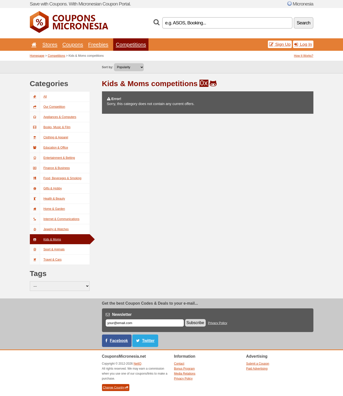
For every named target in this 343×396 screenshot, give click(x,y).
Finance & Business (50, 168)
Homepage (37, 55)
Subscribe (195, 323)
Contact (179, 363)
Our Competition (47, 107)
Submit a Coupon (257, 363)
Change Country (115, 387)
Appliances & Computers (53, 117)
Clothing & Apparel (49, 137)
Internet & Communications (55, 219)
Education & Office (49, 148)
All (38, 97)
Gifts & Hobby (46, 188)
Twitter (148, 341)
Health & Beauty (47, 199)
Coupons (72, 44)
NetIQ (137, 363)
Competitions (131, 44)
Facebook (119, 341)
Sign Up (280, 44)
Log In (303, 44)
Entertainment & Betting (52, 158)
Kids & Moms (45, 239)
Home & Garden (47, 209)
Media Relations (185, 373)
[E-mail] (145, 323)
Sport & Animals (47, 249)
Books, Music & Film (50, 127)
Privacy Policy (217, 323)
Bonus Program (184, 368)
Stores (49, 44)
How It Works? (303, 55)
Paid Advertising (257, 368)
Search (303, 22)
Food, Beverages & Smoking (56, 178)
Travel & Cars (46, 260)
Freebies (98, 44)
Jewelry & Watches (49, 229)
